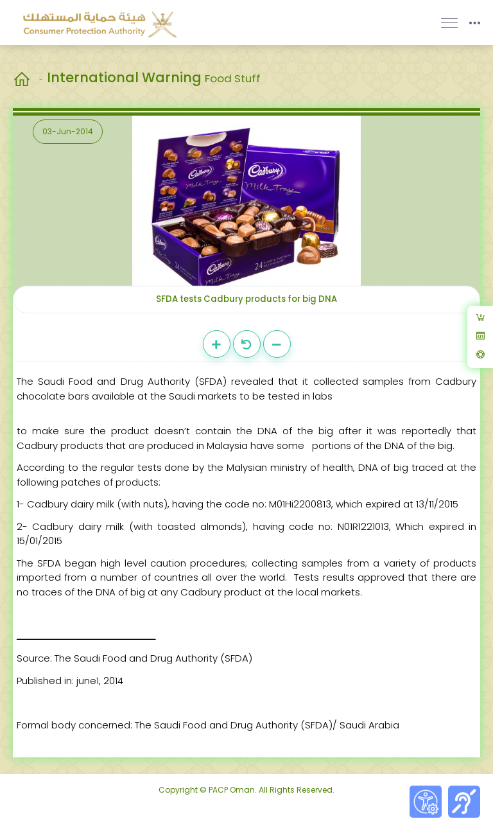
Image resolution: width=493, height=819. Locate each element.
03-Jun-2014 (67, 131)
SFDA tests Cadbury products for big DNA (246, 299)
